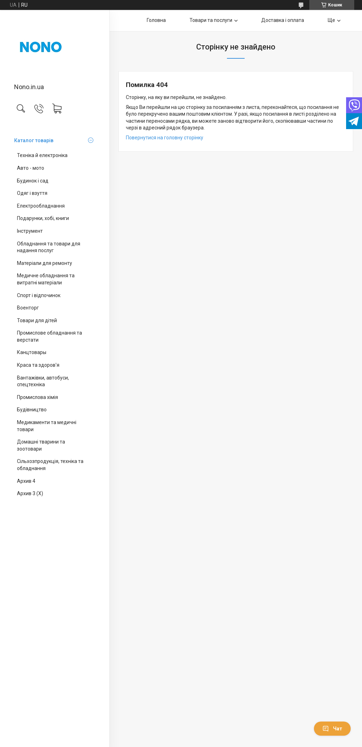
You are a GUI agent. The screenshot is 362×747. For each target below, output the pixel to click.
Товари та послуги (210, 20)
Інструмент (30, 231)
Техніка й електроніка (42, 155)
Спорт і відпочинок (38, 295)
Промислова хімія (37, 397)
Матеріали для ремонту (44, 263)
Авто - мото (30, 168)
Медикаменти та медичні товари (46, 425)
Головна (156, 20)
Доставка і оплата (282, 20)
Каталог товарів (33, 140)
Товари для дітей (37, 320)
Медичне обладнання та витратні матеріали (46, 279)
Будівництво (32, 409)
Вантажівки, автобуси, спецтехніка (43, 381)
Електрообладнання (41, 206)
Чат (332, 728)
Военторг (28, 308)
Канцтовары (31, 352)
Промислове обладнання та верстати (49, 336)
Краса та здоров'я (38, 365)
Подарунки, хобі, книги (43, 218)
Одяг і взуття (32, 193)
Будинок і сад (32, 181)
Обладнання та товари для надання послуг (48, 247)
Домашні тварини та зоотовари (41, 445)
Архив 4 (26, 481)
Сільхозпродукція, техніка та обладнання (50, 464)
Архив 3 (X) (30, 493)
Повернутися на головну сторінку (164, 137)
